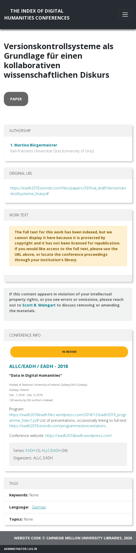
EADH (30, 450)
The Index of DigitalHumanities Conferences (36, 14)
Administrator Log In (20, 549)
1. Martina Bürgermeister (33, 145)
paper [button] (16, 98)
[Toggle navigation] (125, 14)
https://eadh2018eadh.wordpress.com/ (78, 435)
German (39, 507)
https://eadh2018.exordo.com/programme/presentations (57, 425)
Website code (27, 538)
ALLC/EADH (51, 450)
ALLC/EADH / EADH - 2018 (38, 366)
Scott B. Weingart (39, 305)
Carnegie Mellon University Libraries (84, 538)
